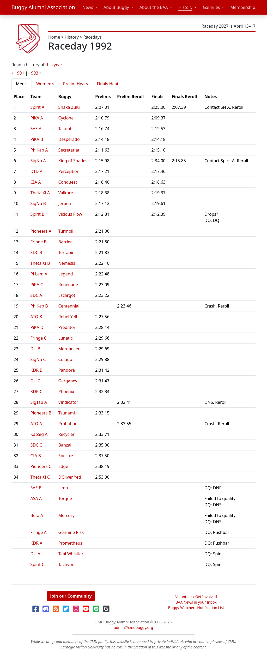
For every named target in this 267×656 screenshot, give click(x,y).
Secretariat (69, 150)
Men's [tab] (21, 84)
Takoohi (66, 128)
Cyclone (66, 118)
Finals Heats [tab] (108, 84)
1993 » (35, 73)
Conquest (67, 182)
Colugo (65, 359)
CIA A (36, 182)
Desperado (69, 139)
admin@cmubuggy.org (133, 627)
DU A (35, 554)
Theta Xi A (40, 193)
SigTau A (39, 402)
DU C (35, 381)
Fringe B (39, 242)
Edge (63, 466)
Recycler (66, 434)
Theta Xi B (40, 263)
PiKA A (37, 118)
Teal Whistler (70, 554)
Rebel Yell (67, 317)
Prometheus (70, 543)
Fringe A (39, 532)
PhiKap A (39, 150)
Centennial (69, 306)
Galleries (211, 7)
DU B (35, 349)
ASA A (36, 498)
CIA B (36, 456)
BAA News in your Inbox (195, 602)
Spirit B (38, 214)
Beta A (37, 515)
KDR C (37, 391)
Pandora (66, 370)
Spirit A (38, 107)
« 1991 (17, 73)
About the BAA (153, 7)
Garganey (67, 381)
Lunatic (65, 338)
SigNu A (38, 161)
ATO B (36, 317)
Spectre (65, 456)
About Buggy (116, 7)
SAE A (36, 128)
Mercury (66, 515)
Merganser (69, 349)
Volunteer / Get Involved (196, 596)
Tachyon (66, 564)
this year (54, 65)
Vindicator (68, 402)
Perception (69, 171)
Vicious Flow (70, 214)
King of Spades (72, 161)
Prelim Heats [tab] (75, 84)
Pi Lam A (39, 274)
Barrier (65, 242)
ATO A (36, 423)
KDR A (37, 543)
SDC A (36, 295)
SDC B (36, 252)
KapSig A (39, 434)
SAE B (36, 488)
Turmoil (66, 231)
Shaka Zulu (69, 107)
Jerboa (64, 203)
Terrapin (66, 252)
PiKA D (37, 327)
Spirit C (38, 564)
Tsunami (66, 413)
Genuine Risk (71, 532)
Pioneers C (41, 466)
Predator (67, 327)
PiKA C (37, 284)
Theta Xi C (40, 477)
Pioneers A (41, 231)
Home (54, 37)
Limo (63, 488)
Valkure (65, 193)
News (87, 7)
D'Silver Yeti (69, 477)
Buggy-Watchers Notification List (196, 607)
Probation (68, 423)
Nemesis (66, 263)
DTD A (37, 171)
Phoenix (66, 391)
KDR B (37, 370)
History (185, 7)
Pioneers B (41, 413)
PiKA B (37, 139)
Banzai (64, 445)
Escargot (66, 295)
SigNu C (38, 359)
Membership (242, 7)
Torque (65, 498)
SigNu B (38, 203)
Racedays (92, 37)
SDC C (36, 445)
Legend (65, 274)
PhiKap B (39, 306)
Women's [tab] (45, 84)
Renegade (68, 284)
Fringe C (39, 338)
